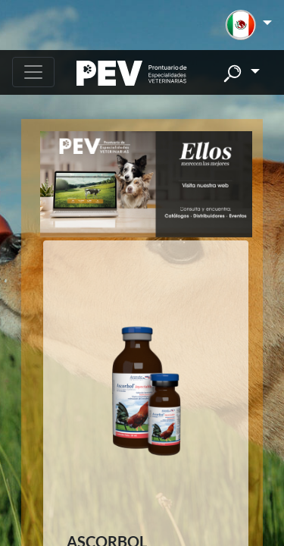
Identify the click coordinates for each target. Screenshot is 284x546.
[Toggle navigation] (33, 72)
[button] (249, 25)
